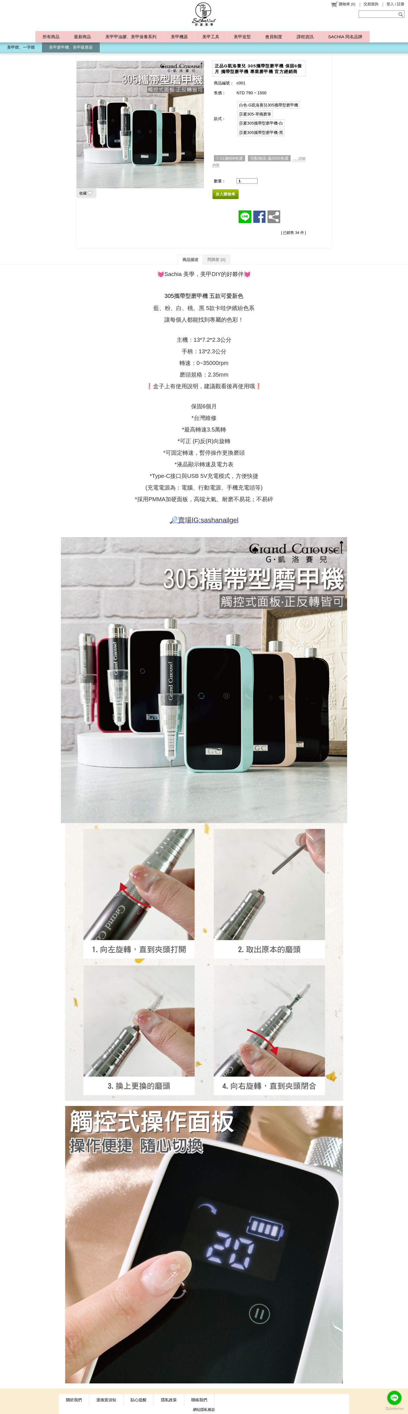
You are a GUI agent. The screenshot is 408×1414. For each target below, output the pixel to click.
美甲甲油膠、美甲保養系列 (130, 36)
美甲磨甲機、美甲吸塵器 (71, 47)
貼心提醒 (138, 1400)
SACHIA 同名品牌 (345, 36)
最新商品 (82, 36)
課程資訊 (305, 36)
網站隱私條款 (204, 1409)
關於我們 (74, 1400)
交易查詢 (371, 4)
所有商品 (51, 36)
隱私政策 (169, 1400)
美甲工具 (210, 36)
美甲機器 (179, 36)
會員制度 (273, 36)
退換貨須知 (106, 1400)
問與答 (216, 259)
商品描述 (190, 259)
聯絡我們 (199, 1400)
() (343, 4)
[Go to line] (394, 1398)
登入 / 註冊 (395, 4)
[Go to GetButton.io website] (394, 1408)
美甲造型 (242, 36)
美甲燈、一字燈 (21, 47)
